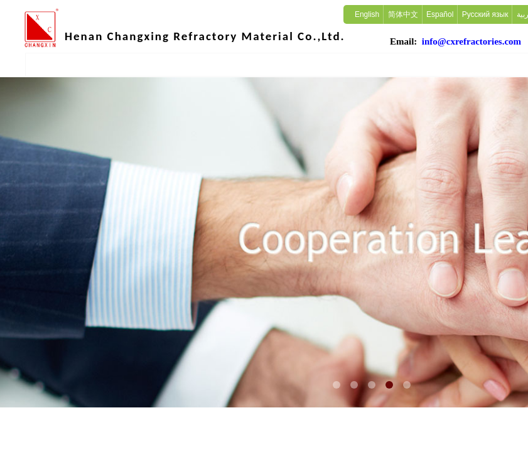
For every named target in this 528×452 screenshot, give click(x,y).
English (367, 14)
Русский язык (485, 14)
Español (439, 14)
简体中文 (403, 14)
